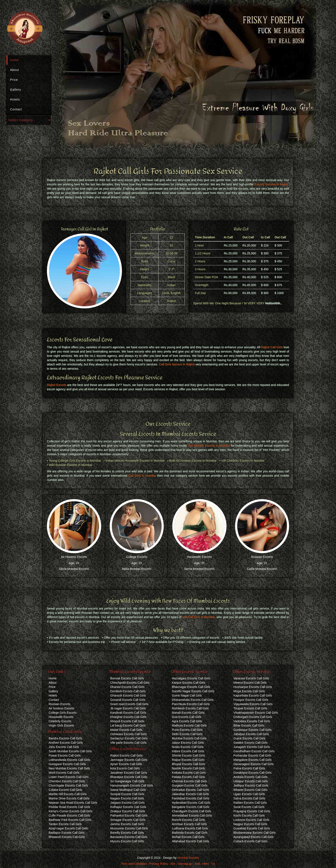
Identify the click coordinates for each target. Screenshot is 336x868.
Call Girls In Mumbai (142, 475)
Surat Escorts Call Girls (249, 807)
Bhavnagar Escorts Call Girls (191, 687)
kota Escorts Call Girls (125, 768)
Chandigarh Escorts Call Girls (191, 811)
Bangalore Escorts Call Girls (190, 807)
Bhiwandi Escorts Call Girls (67, 837)
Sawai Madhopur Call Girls (128, 789)
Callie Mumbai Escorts (262, 569)
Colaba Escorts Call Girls (65, 789)
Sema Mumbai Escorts (199, 569)
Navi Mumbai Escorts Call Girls (69, 768)
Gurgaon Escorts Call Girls (189, 785)
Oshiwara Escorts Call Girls (128, 734)
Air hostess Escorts (61, 708)
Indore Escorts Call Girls (188, 751)
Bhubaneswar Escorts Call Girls (255, 832)
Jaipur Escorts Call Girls (188, 742)
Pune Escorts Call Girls (187, 729)
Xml (197, 863)
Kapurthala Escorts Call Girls (253, 695)
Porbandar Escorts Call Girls (253, 755)
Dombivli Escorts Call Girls (128, 691)
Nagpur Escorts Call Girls (250, 824)
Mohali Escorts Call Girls (188, 837)
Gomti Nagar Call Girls (187, 695)
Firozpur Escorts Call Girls (251, 699)
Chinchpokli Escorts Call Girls (130, 682)
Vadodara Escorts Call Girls (252, 721)
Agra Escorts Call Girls (187, 721)
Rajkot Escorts (56, 385)
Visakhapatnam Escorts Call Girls (256, 712)
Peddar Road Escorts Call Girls (69, 807)
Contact (16, 109)
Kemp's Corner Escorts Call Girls (70, 811)
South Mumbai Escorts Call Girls (70, 751)
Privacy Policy (158, 863)
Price (14, 79)
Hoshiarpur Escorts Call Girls (253, 687)
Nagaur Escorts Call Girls (127, 798)
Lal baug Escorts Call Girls (128, 725)
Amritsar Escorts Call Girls (189, 824)
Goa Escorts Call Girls (186, 717)
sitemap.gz (185, 863)
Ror (173, 863)
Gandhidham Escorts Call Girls (254, 751)
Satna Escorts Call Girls (249, 798)
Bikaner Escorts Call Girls (251, 789)
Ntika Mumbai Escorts (136, 569)
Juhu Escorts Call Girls (64, 747)
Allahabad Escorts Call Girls (190, 841)
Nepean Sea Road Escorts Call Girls (73, 802)
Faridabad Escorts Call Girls (190, 798)
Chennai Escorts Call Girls (189, 781)
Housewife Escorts (199, 557)
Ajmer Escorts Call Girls (126, 764)
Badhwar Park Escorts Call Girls (70, 819)
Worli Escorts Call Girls (64, 772)
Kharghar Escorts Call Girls (128, 717)
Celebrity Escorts (60, 721)
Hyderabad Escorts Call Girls (191, 802)
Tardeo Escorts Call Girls (65, 824)
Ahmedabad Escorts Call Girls (192, 815)
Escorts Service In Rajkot (271, 184)
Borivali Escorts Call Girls (127, 678)
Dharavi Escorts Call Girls (127, 687)
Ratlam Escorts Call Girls (250, 802)
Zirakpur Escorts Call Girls (127, 811)
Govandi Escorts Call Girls (127, 699)
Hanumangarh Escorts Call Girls (131, 785)
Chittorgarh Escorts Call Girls (253, 717)
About (14, 70)
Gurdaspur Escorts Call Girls (253, 729)
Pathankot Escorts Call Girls (129, 815)
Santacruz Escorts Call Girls (129, 738)
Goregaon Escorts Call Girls (67, 764)
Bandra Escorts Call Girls (65, 738)
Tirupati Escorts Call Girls (250, 708)
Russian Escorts (262, 557)
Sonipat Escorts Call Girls (127, 794)
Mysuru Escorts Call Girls (127, 841)
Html (205, 863)
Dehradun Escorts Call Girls (190, 789)
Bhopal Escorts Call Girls (188, 764)
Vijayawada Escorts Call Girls (253, 704)
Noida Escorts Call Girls (188, 747)
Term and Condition (134, 863)
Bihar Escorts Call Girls (249, 725)
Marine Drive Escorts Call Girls (69, 798)
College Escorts (136, 557)
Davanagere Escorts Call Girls (254, 764)
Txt (213, 863)
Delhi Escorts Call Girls (187, 734)
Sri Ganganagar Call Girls (127, 781)
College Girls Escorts (63, 712)
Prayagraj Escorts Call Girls (252, 811)
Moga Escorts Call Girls (249, 691)
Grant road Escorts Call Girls (129, 704)
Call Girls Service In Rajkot (177, 364)
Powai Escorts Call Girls (65, 755)
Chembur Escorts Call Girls (67, 781)
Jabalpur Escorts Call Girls (251, 734)
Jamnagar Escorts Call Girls (129, 759)
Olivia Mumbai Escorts (74, 569)
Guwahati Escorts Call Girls (252, 828)
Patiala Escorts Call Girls (188, 777)
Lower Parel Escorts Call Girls (68, 777)
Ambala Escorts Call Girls (251, 777)
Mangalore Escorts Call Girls (253, 759)
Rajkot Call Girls (272, 347)
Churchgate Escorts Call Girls (68, 785)
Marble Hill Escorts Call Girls (68, 794)
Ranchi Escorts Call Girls (188, 819)
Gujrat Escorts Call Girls (250, 738)
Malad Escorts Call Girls (126, 729)
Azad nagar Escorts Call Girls (68, 828)
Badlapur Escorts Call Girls (66, 832)
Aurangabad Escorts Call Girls (254, 837)
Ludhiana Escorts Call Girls (190, 828)
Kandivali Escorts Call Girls (128, 712)
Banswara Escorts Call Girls (129, 837)
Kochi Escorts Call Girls (249, 815)
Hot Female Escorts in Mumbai (209, 445)
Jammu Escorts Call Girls (127, 824)
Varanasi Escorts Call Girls (251, 678)
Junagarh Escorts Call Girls (252, 747)
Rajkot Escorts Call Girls (126, 755)
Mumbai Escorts (188, 857)
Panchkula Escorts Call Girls (191, 704)
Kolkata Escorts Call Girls (189, 772)
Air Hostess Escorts (74, 557)
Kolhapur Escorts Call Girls (128, 807)
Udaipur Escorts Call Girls (251, 781)
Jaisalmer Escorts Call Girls (128, 772)
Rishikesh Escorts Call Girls (190, 708)
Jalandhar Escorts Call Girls (190, 794)
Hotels (15, 99)
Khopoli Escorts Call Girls (127, 721)
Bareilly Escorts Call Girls (127, 832)
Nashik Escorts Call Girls (188, 768)
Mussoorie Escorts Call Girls (129, 828)
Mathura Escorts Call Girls (189, 725)
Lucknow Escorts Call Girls (251, 819)
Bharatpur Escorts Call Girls (128, 777)
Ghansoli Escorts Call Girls (128, 695)
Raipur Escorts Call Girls (188, 759)
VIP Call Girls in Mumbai (198, 617)
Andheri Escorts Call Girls (66, 742)
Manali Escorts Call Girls (188, 712)
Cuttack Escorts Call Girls (251, 841)
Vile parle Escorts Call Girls (128, 742)
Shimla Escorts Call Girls (188, 755)
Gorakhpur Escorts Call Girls (253, 772)
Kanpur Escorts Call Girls (188, 682)
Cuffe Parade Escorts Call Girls (69, 815)
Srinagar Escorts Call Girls (128, 819)
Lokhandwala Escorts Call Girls (69, 759)
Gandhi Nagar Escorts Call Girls (193, 691)
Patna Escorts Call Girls (249, 768)
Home (14, 60)
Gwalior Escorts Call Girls (251, 742)
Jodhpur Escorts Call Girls (251, 785)
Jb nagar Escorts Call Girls (128, 708)
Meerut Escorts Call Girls (250, 682)
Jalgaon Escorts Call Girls (127, 802)
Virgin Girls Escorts (61, 725)
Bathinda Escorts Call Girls (190, 832)
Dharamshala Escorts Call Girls (193, 699)
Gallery (15, 89)
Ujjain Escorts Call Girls (249, 794)
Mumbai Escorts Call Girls (189, 738)
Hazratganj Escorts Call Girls (191, 678)
